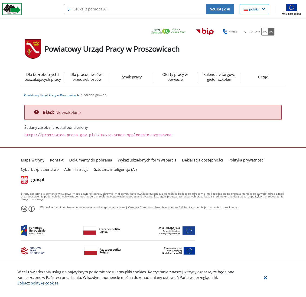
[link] (169, 31)
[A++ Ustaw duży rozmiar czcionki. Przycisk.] (257, 31)
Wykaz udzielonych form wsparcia (147, 160)
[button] (265, 277)
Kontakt (57, 160)
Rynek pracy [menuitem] (131, 77)
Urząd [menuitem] (263, 77)
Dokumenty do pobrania (90, 160)
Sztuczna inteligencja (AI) (115, 169)
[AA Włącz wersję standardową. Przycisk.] (264, 32)
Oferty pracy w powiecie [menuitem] (175, 77)
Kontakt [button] (229, 31)
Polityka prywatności (246, 160)
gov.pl (32, 180)
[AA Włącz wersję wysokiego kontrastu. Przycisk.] (271, 32)
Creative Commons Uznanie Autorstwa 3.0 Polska (160, 207)
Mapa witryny (32, 160)
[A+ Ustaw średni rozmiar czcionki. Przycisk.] (251, 31)
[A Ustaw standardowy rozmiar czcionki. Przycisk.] (244, 31)
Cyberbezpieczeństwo (40, 169)
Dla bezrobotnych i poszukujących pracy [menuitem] (43, 77)
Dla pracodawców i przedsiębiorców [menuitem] (86, 77)
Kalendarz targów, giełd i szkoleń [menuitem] (219, 77)
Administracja (76, 169)
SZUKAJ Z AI (220, 9)
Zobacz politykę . (38, 283)
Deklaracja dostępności (202, 160)
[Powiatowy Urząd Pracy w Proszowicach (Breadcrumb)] (51, 95)
